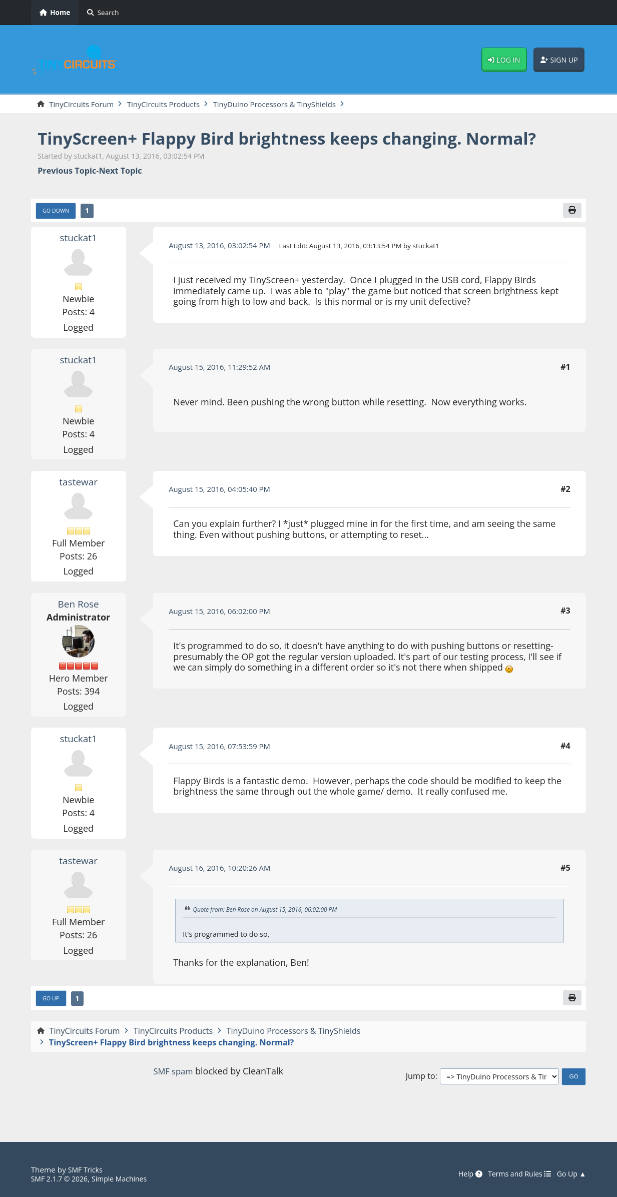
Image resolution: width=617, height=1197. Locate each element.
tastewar (79, 502)
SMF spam (173, 1092)
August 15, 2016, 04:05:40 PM (224, 509)
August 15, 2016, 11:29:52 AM (224, 387)
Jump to (420, 1097)
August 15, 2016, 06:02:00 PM (224, 631)
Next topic (120, 190)
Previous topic (67, 190)
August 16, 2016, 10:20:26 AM (224, 888)
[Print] (571, 230)
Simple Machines (127, 1179)
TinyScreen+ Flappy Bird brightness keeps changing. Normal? (269, 148)
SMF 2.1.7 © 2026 (62, 1179)
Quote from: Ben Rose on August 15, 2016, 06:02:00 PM (271, 929)
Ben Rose (78, 624)
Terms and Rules (514, 1174)
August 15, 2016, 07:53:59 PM (224, 766)
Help (461, 1174)
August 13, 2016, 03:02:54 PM (224, 265)
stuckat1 (78, 258)
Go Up (52, 1019)
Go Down (57, 231)
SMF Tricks (87, 1170)
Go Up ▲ (570, 1174)
